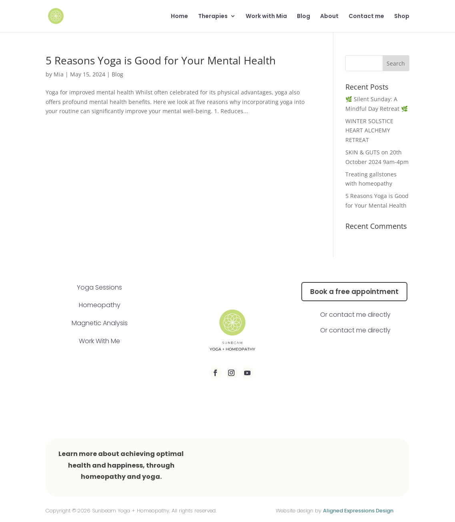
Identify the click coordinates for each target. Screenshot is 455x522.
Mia (59, 74)
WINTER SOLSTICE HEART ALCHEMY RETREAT (369, 130)
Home (179, 16)
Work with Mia (266, 16)
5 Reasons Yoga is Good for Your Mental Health (161, 60)
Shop (401, 16)
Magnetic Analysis (100, 323)
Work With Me (99, 341)
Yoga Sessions (99, 287)
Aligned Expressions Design (358, 510)
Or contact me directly (355, 314)
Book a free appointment (354, 291)
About (329, 16)
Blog (303, 16)
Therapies (213, 16)
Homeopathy (99, 305)
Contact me (366, 16)
